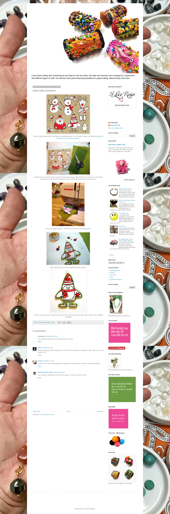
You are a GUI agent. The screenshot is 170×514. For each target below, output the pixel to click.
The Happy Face (123, 213)
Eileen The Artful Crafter (45, 372)
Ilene (39, 347)
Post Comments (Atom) (47, 414)
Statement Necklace (116, 279)
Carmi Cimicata (115, 125)
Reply (39, 341)
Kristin (40, 361)
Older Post (100, 411)
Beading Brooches (115, 270)
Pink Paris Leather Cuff (116, 144)
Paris (111, 277)
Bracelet (112, 273)
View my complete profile (115, 128)
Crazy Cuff (113, 275)
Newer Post (36, 411)
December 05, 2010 (59, 372)
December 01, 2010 (51, 336)
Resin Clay (122, 226)
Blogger (93, 509)
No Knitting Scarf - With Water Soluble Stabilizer (126, 240)
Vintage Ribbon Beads (125, 189)
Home (68, 411)
